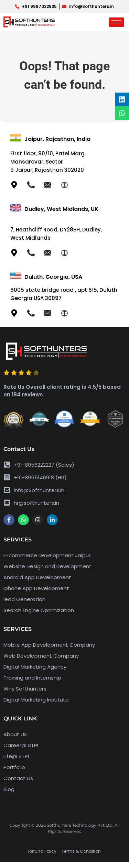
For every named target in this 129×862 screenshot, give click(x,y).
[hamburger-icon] (116, 22)
